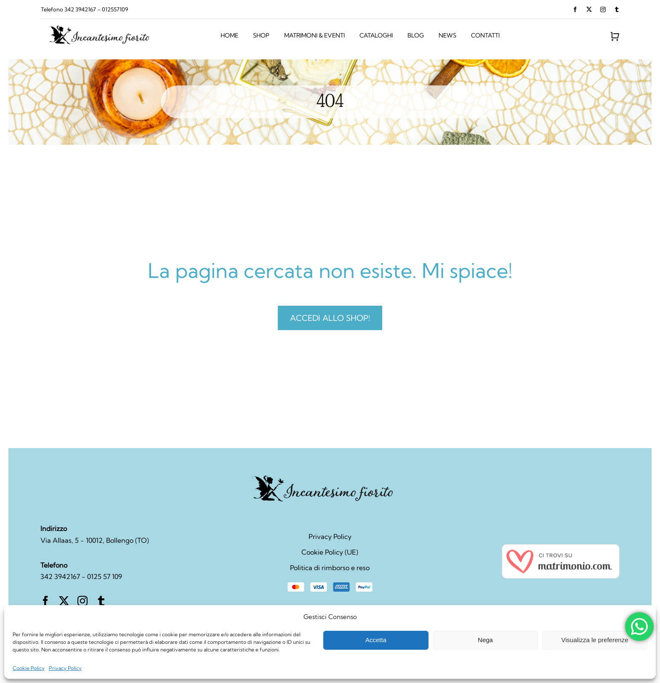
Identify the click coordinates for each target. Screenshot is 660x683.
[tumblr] (617, 9)
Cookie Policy (29, 668)
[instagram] (603, 9)
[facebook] (575, 9)
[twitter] (589, 9)
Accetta (375, 639)
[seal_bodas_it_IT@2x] (561, 547)
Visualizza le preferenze (595, 639)
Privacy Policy (65, 668)
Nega (485, 639)
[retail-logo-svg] (104, 27)
